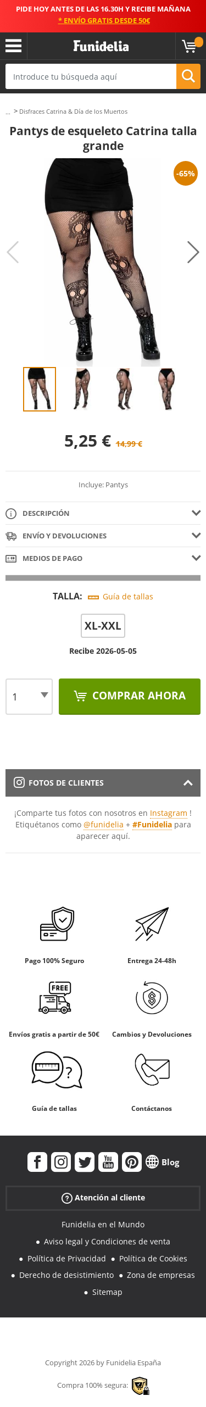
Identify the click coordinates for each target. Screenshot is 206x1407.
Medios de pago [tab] (43, 559)
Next (193, 252)
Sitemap (107, 1292)
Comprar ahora (138, 695)
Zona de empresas (161, 1275)
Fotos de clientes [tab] (59, 782)
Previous (13, 252)
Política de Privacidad (66, 1258)
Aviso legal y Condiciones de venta (107, 1241)
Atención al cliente (103, 1198)
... (7, 112)
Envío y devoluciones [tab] (56, 536)
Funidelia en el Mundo (103, 1224)
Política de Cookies (153, 1258)
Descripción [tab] (37, 514)
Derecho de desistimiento (66, 1275)
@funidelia (103, 824)
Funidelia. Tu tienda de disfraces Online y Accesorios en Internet (101, 46)
